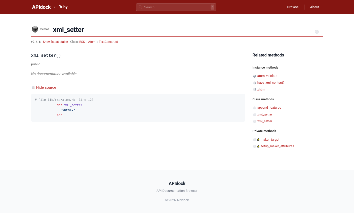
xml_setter (264, 121)
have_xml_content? (271, 82)
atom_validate (267, 76)
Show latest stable (56, 42)
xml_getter (264, 114)
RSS (82, 42)
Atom (91, 42)
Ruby (63, 7)
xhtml (261, 89)
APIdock (41, 7)
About (314, 7)
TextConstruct (108, 42)
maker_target (270, 139)
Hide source (46, 87)
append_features (269, 107)
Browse (291, 7)
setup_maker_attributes (277, 146)
